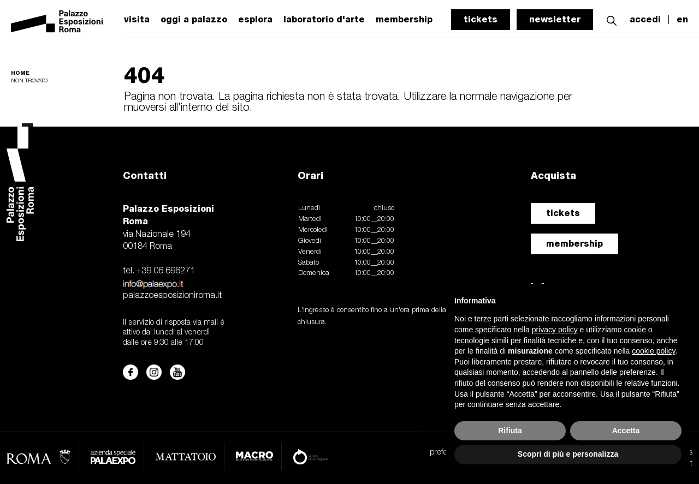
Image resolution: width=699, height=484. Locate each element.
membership (574, 243)
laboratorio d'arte (324, 19)
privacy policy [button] (555, 329)
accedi (645, 19)
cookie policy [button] (653, 350)
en (682, 19)
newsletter (554, 19)
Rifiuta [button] (510, 430)
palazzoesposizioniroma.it (172, 296)
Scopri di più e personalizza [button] (568, 454)
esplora (255, 19)
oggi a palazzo (194, 19)
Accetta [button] (626, 430)
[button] (612, 19)
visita (137, 19)
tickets (480, 19)
